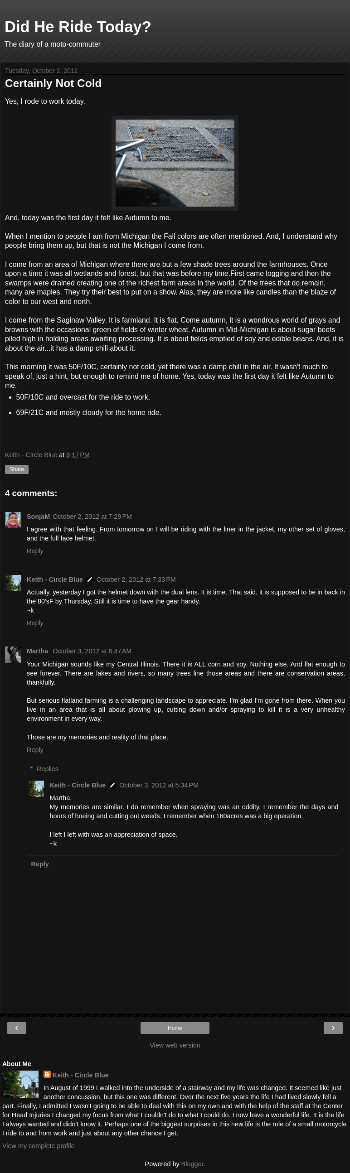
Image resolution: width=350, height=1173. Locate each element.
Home (175, 1028)
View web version (175, 1045)
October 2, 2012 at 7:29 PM (92, 516)
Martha (38, 651)
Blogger (192, 1164)
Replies (47, 768)
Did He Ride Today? (78, 26)
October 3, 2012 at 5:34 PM (159, 785)
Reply (35, 551)
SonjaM (38, 516)
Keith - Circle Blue (55, 579)
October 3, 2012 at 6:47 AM (92, 651)
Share (17, 469)
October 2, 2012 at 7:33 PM (136, 579)
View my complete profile (38, 1145)
